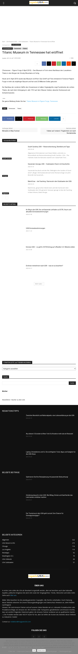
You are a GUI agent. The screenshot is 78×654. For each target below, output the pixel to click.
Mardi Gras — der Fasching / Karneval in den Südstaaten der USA (50, 181)
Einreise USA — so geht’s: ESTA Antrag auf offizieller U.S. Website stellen (50, 247)
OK (34, 650)
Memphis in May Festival (10, 131)
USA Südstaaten (23, 42)
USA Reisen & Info (11, 42)
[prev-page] (3, 197)
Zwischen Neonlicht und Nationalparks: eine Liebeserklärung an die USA (50, 415)
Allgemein (5, 193)
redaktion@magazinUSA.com (20, 622)
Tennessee (17, 48)
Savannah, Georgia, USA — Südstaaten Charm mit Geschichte (49, 164)
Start (3, 42)
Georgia (5, 176)
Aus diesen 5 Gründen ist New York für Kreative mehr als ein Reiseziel (49, 434)
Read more (41, 650)
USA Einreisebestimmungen (35, 228)
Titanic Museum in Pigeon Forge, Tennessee (42, 101)
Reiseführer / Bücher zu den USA (13, 400)
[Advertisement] (39, 22)
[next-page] (7, 197)
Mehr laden (39, 284)
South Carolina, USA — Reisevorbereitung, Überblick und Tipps (49, 147)
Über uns (13, 595)
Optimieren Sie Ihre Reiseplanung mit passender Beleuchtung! (47, 477)
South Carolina (7, 158)
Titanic (25, 48)
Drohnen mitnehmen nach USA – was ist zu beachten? (44, 266)
